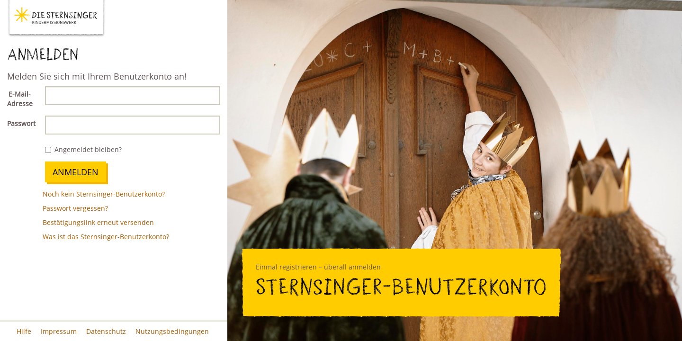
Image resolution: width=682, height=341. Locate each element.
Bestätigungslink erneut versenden (98, 222)
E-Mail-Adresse (20, 99)
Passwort (21, 123)
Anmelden (76, 172)
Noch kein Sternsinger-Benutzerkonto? (104, 193)
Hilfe (24, 331)
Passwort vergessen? (75, 208)
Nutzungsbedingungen (172, 331)
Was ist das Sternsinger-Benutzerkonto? (106, 236)
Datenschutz (106, 331)
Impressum (59, 331)
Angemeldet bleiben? (83, 149)
